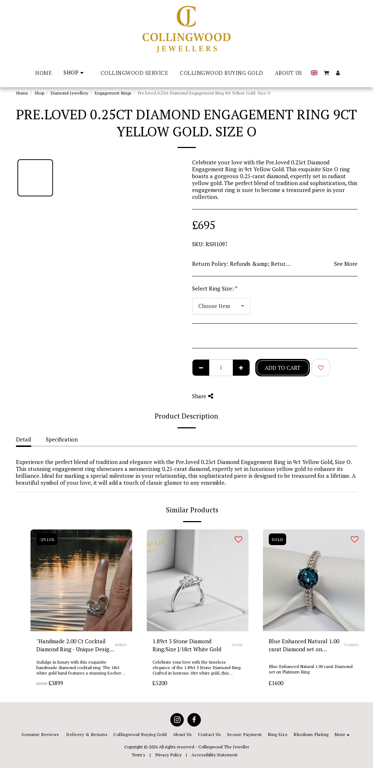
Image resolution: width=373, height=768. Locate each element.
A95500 (237, 645)
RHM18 (120, 645)
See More (345, 263)
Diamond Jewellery (69, 93)
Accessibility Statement (214, 754)
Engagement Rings (112, 93)
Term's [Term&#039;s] (138, 754)
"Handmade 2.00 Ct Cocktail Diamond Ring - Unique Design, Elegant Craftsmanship (75, 645)
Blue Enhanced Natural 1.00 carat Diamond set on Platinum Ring (304, 645)
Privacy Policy (168, 754)
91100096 (351, 645)
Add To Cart (282, 367)
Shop (39, 93)
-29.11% (46, 539)
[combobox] (221, 306)
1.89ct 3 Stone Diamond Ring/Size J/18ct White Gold (187, 645)
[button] (326, 73)
